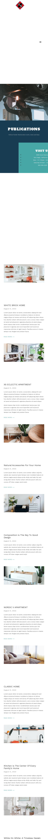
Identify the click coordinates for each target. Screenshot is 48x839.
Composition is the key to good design (21, 536)
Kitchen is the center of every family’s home (20, 767)
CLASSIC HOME (12, 686)
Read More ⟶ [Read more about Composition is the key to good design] (9, 559)
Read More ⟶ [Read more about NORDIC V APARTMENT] (9, 639)
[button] (40, 41)
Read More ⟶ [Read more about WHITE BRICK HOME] (9, 336)
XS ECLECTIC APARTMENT (17, 384)
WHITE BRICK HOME (14, 305)
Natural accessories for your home (22, 465)
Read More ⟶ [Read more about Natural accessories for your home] (9, 487)
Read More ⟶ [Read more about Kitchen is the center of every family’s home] (9, 790)
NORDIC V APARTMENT (16, 607)
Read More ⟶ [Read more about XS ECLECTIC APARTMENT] (9, 417)
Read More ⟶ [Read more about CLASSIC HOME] (9, 718)
